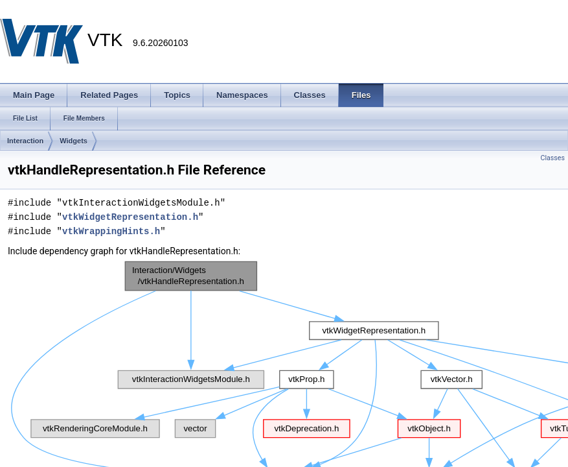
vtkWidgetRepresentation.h (130, 217)
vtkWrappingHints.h (111, 231)
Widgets (73, 141)
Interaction (25, 141)
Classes (553, 158)
